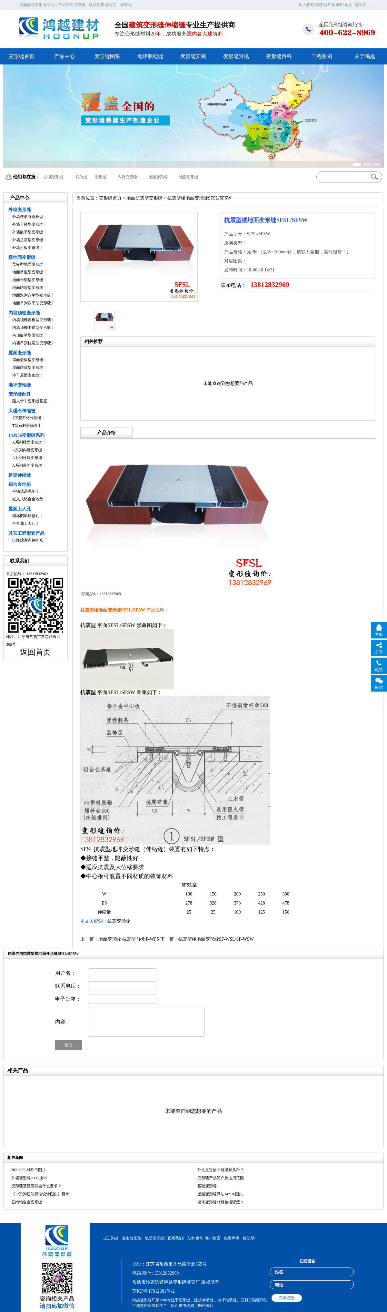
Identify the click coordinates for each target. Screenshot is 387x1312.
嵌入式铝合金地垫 (27, 499)
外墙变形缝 (54, 177)
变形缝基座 (37, 401)
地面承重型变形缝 (27, 272)
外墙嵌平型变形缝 (27, 232)
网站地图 (344, 5)
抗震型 (88, 692)
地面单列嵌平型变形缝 (31, 303)
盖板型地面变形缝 (27, 264)
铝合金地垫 (19, 484)
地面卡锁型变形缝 (27, 280)
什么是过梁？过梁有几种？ (220, 1170)
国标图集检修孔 (25, 516)
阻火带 (18, 401)
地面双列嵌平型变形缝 (31, 295)
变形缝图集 (107, 56)
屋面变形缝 (158, 177)
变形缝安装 (193, 56)
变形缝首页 (22, 56)
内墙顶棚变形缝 (24, 312)
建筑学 (248, 1238)
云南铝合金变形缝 (26, 1202)
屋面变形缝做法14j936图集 (220, 1194)
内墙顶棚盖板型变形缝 (31, 320)
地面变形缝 (188, 177)
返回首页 (35, 652)
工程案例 (322, 56)
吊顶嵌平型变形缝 (27, 335)
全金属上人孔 (23, 523)
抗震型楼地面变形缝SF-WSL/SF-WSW (216, 939)
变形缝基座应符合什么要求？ (36, 1186)
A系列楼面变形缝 (27, 442)
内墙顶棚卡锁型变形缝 (31, 327)
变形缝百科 (279, 56)
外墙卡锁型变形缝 (27, 224)
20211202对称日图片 (28, 1170)
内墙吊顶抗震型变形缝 (31, 343)
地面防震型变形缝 (27, 287)
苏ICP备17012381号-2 (153, 1291)
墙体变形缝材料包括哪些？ (220, 1202)
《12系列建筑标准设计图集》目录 (40, 1194)
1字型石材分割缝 (26, 418)
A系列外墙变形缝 (27, 457)
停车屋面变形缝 (25, 375)
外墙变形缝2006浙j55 (29, 1178)
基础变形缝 (207, 1186)
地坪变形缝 (125, 849)
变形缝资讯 (236, 56)
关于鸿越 (364, 56)
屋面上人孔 (19, 508)
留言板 (360, 5)
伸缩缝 (154, 849)
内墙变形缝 (127, 177)
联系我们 (175, 1238)
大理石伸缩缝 (21, 410)
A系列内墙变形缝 (27, 450)
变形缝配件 (19, 394)
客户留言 (213, 1238)
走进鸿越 (111, 1238)
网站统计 (205, 1305)
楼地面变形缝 (21, 257)
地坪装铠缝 (150, 56)
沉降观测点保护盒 (27, 540)
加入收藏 (306, 5)
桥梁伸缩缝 (19, 475)
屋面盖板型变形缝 (27, 359)
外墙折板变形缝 (25, 247)
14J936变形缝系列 (26, 435)
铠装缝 (81, 177)
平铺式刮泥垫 (23, 491)
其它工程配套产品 (26, 533)
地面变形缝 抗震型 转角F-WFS (128, 939)
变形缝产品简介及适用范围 (220, 1178)
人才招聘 (194, 1238)
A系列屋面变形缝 (27, 465)
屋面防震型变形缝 (27, 367)
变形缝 (100, 177)
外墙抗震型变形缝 (27, 240)
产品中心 (64, 56)
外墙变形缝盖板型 (27, 216)
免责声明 (231, 1238)
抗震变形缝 (118, 921)
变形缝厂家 (325, 5)
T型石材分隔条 (25, 425)
